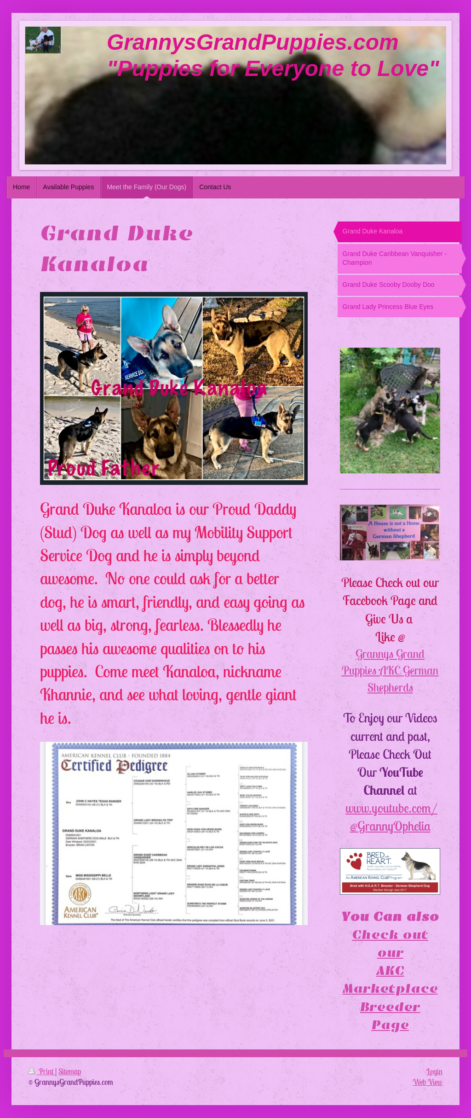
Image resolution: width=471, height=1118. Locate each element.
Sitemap (69, 1071)
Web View (427, 1082)
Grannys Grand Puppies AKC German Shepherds (390, 670)
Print (42, 1071)
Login (434, 1071)
